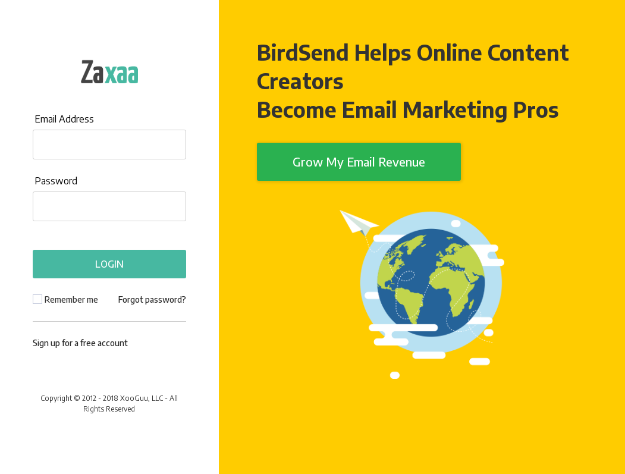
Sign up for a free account (80, 343)
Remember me (71, 299)
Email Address (64, 119)
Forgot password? (152, 299)
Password (55, 181)
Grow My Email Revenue (359, 161)
